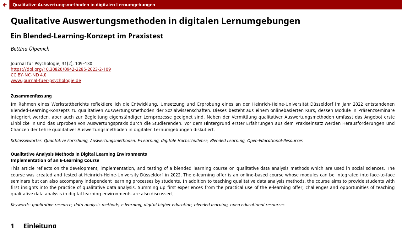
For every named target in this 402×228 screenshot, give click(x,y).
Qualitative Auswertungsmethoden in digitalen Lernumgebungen (84, 5)
